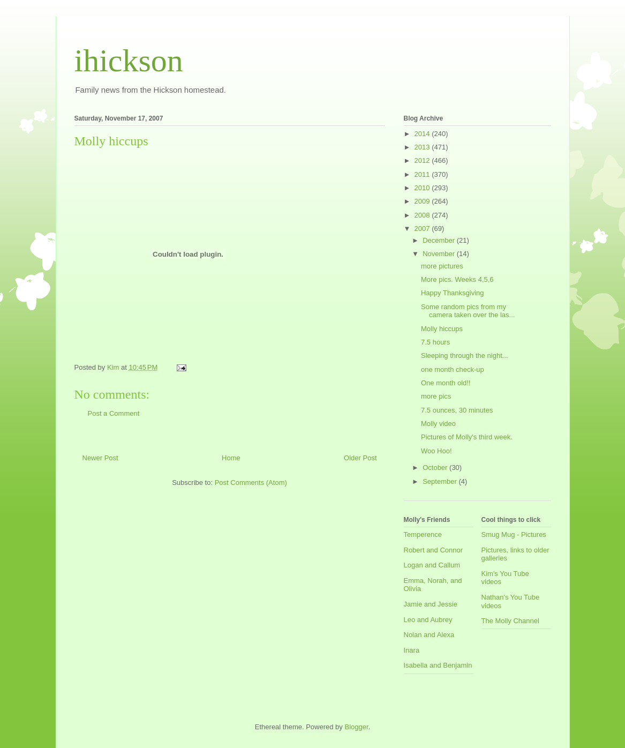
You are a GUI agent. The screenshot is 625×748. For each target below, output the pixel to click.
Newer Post (100, 458)
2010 (423, 188)
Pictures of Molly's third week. (467, 437)
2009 (423, 201)
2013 (423, 147)
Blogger (356, 727)
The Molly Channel (510, 621)
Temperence (423, 534)
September (440, 481)
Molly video (438, 424)
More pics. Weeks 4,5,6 (457, 279)
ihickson (128, 60)
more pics (436, 396)
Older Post (360, 458)
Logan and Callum (432, 565)
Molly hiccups (442, 329)
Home (231, 458)
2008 (423, 215)
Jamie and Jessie (430, 604)
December (440, 240)
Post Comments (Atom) (251, 482)
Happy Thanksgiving (452, 293)
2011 (423, 174)
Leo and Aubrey (428, 620)
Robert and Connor (433, 550)
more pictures (442, 266)
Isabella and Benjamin (438, 665)
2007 (423, 229)
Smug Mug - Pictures (513, 534)
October (436, 467)
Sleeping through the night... (464, 355)
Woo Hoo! (436, 451)
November (440, 254)
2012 (423, 160)
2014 (423, 134)
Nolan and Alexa (429, 635)
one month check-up (452, 369)
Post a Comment (114, 413)
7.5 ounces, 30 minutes (457, 410)
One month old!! (446, 383)
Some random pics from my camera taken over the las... (468, 311)
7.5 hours (435, 342)
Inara (412, 650)
